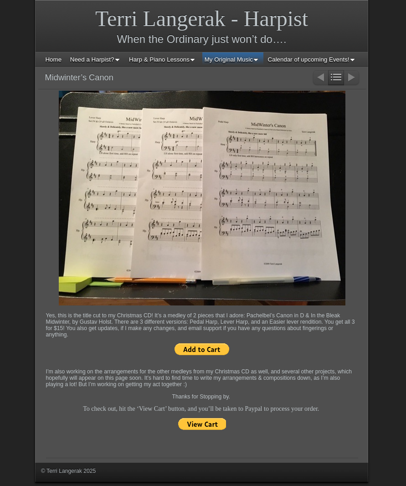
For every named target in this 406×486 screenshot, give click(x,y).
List (336, 78)
